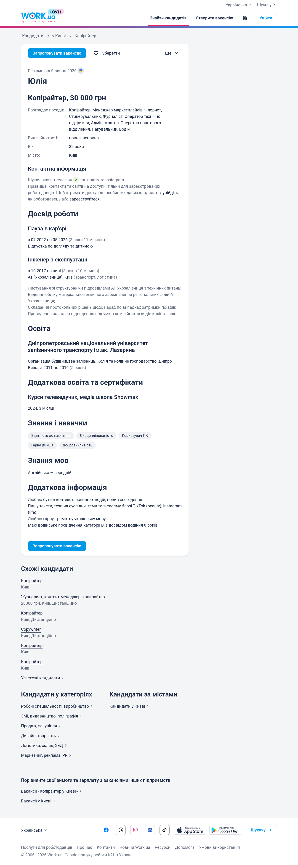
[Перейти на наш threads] (121, 830)
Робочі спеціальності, (57, 706)
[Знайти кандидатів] (168, 18)
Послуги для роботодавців (46, 847)
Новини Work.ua (134, 847)
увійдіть (170, 192)
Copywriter (31, 629)
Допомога (184, 847)
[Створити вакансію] (215, 18)
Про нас (84, 847)
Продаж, (42, 725)
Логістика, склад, (45, 745)
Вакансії (39, 801)
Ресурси (162, 847)
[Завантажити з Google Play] (225, 830)
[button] (245, 18)
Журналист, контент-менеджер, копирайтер (63, 596)
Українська (34, 830)
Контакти (106, 847)
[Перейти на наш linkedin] (150, 830)
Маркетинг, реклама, (47, 755)
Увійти (266, 18)
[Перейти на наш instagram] (135, 830)
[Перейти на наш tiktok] (165, 830)
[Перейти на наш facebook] (106, 830)
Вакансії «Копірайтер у (52, 791)
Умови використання (219, 847)
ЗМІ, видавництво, (52, 716)
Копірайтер (32, 580)
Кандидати (130, 706)
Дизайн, (41, 735)
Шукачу (267, 5)
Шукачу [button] (262, 830)
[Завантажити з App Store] (190, 830)
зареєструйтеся (84, 199)
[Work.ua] (38, 18)
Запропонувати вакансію (57, 53)
